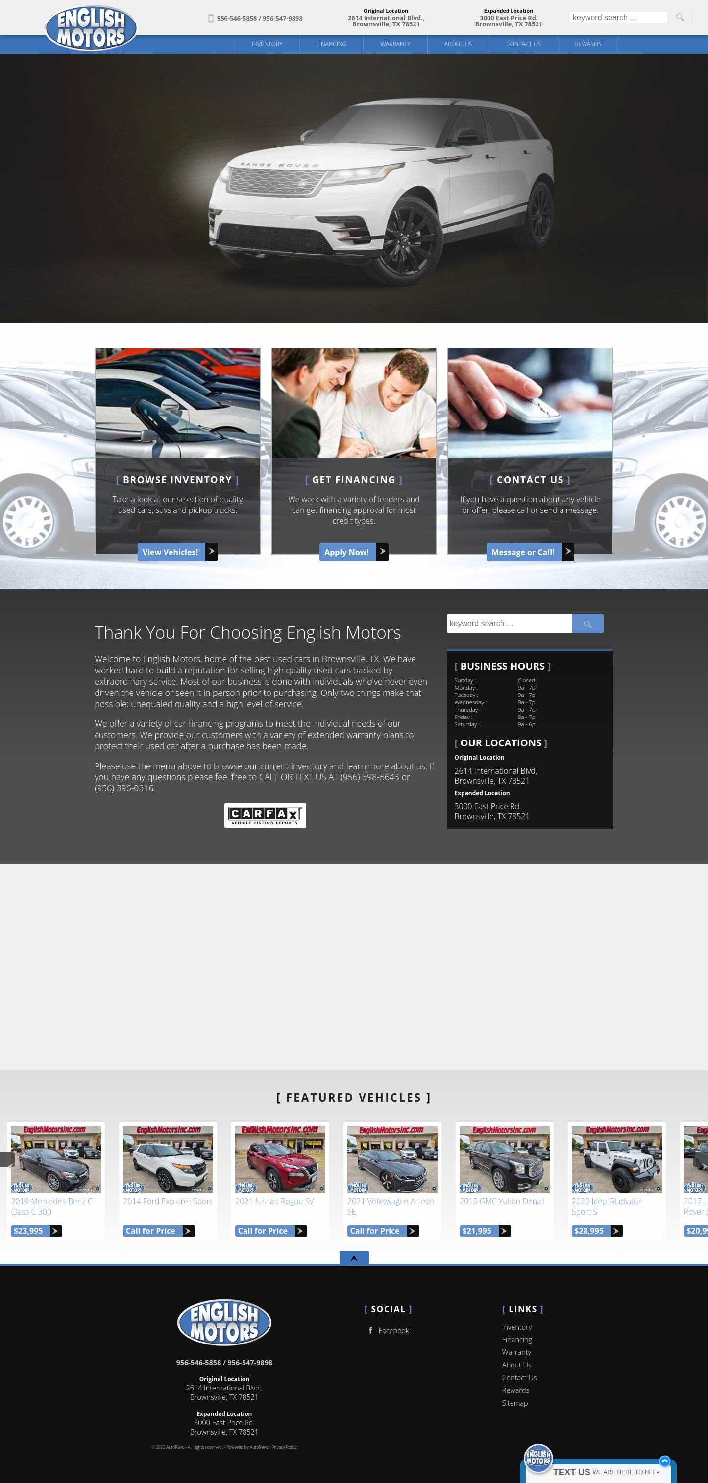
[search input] (618, 17)
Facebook (387, 1330)
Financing (331, 44)
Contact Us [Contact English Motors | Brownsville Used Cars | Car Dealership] (523, 44)
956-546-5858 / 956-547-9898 (224, 1362)
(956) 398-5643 (370, 777)
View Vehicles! (170, 552)
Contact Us (519, 1377)
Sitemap (515, 1403)
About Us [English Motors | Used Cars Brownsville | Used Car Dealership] (458, 44)
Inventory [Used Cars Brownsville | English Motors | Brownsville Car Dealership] (267, 44)
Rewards (515, 1390)
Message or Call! (522, 552)
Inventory (517, 1327)
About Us (517, 1364)
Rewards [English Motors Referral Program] (588, 44)
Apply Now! (346, 552)
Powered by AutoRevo (247, 1447)
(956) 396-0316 (124, 788)
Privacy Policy (283, 1447)
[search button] (679, 17)
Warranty (516, 1352)
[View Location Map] (386, 21)
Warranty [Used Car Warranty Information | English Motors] (396, 44)
